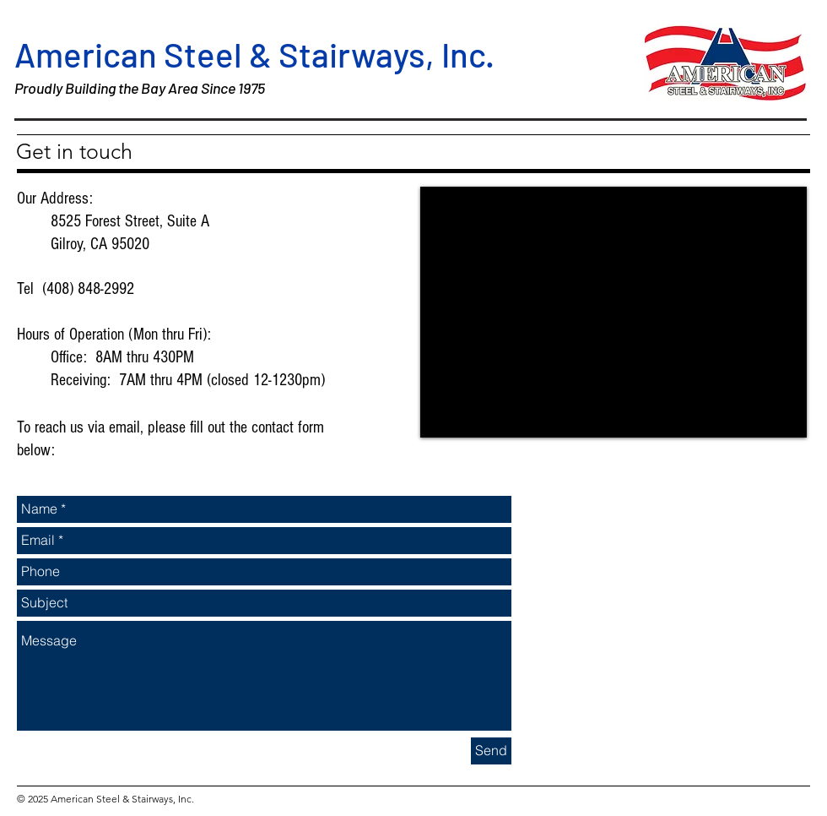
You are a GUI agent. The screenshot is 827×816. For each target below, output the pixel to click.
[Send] (491, 750)
